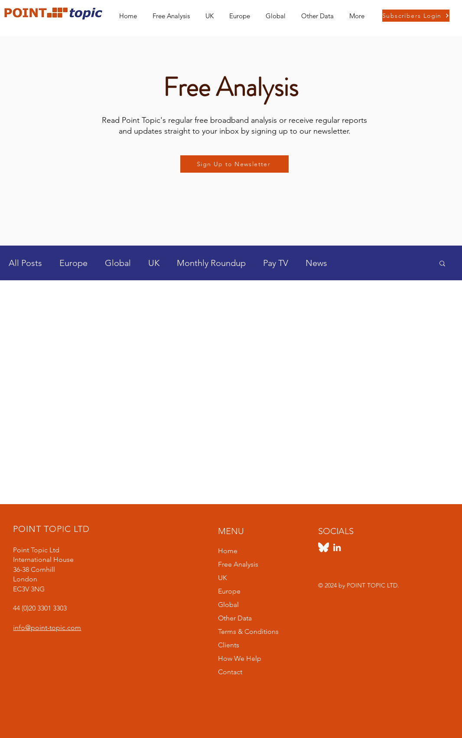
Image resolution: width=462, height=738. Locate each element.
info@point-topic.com (47, 627)
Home (228, 551)
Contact (230, 672)
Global (118, 263)
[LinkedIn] (337, 547)
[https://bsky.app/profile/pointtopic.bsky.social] (323, 547)
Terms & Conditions (248, 631)
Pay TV (275, 263)
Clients (228, 645)
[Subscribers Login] (415, 16)
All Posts (25, 263)
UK (153, 263)
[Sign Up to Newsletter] (234, 164)
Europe (73, 263)
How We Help (239, 658)
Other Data (235, 618)
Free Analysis (238, 564)
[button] (209, 11)
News (316, 263)
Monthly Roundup (211, 263)
